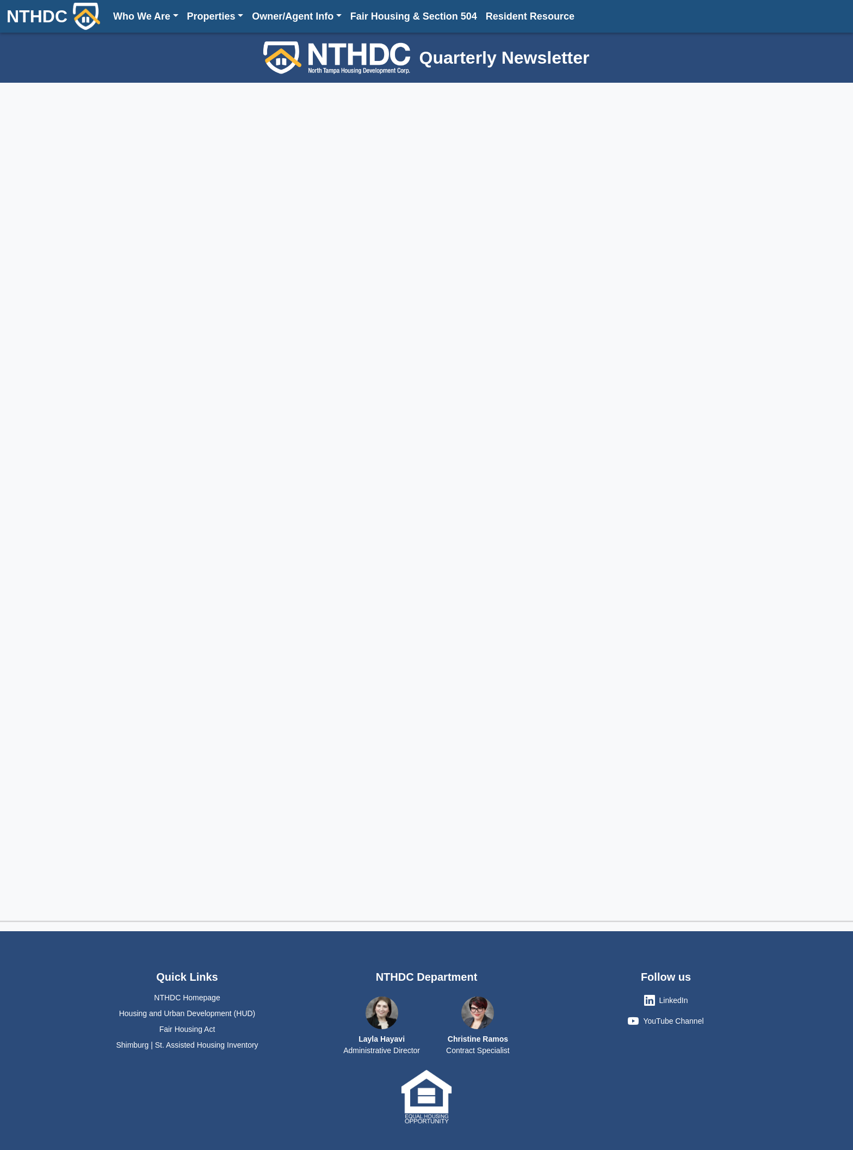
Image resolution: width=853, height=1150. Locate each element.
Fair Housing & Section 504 (413, 16)
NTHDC (53, 16)
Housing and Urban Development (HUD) (187, 1013)
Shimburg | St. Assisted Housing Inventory (187, 1045)
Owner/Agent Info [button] (292, 16)
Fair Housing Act (187, 1029)
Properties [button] (211, 16)
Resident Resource (530, 16)
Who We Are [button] (141, 16)
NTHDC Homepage (187, 997)
